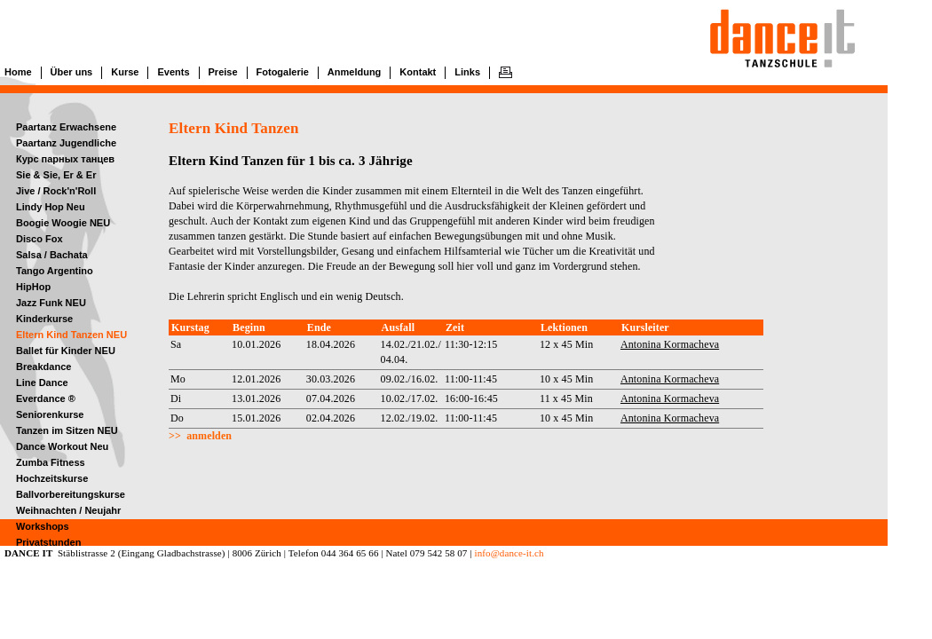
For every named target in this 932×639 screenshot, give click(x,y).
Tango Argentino (54, 270)
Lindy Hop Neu (50, 206)
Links (467, 72)
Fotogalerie (283, 72)
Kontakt (417, 72)
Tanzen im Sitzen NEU (67, 430)
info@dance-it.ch (508, 553)
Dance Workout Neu (62, 446)
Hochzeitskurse (52, 478)
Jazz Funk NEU (51, 302)
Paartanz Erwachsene (66, 127)
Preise (223, 72)
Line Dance (42, 382)
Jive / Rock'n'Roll (56, 190)
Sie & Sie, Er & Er (56, 175)
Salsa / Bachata (52, 254)
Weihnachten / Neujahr (68, 510)
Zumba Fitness (50, 462)
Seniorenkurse (49, 414)
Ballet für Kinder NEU (65, 350)
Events (173, 72)
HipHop (33, 286)
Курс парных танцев (65, 159)
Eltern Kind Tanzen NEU (71, 334)
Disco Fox (39, 238)
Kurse (124, 72)
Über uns (72, 72)
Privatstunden (48, 542)
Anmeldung (355, 72)
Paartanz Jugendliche (66, 143)
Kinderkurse (44, 318)
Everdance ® (45, 398)
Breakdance (43, 366)
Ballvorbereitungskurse (70, 494)
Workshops (42, 526)
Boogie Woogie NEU (63, 222)
